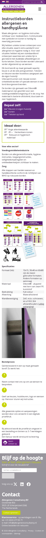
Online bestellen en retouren (15, 525)
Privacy (30, 531)
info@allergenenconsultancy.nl (22, 522)
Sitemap (17, 533)
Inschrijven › (8, 476)
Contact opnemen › (11, 512)
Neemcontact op (12, 442)
